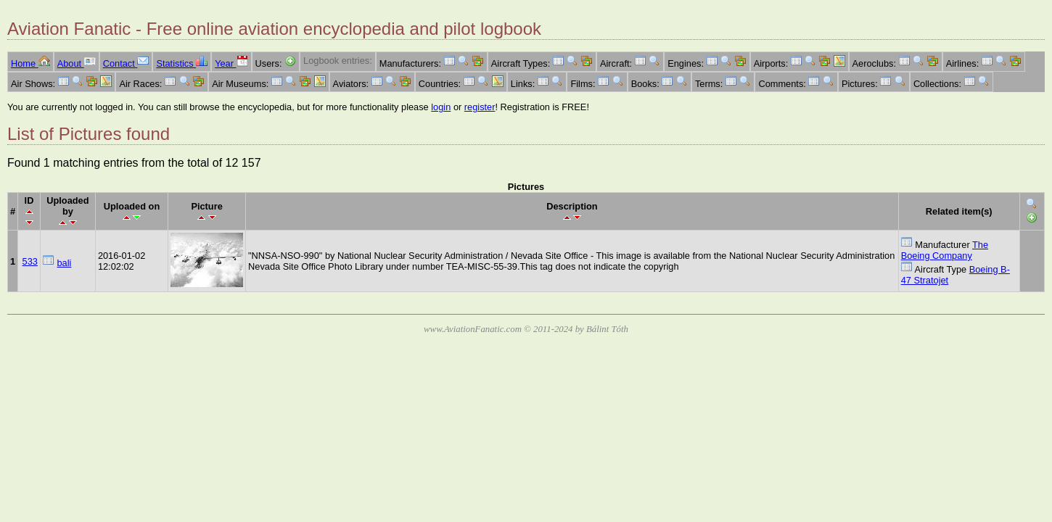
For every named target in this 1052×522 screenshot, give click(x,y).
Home (30, 63)
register (480, 107)
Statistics (181, 63)
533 (30, 261)
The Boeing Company (944, 250)
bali (64, 262)
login (441, 107)
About (76, 63)
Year (231, 63)
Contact (126, 63)
